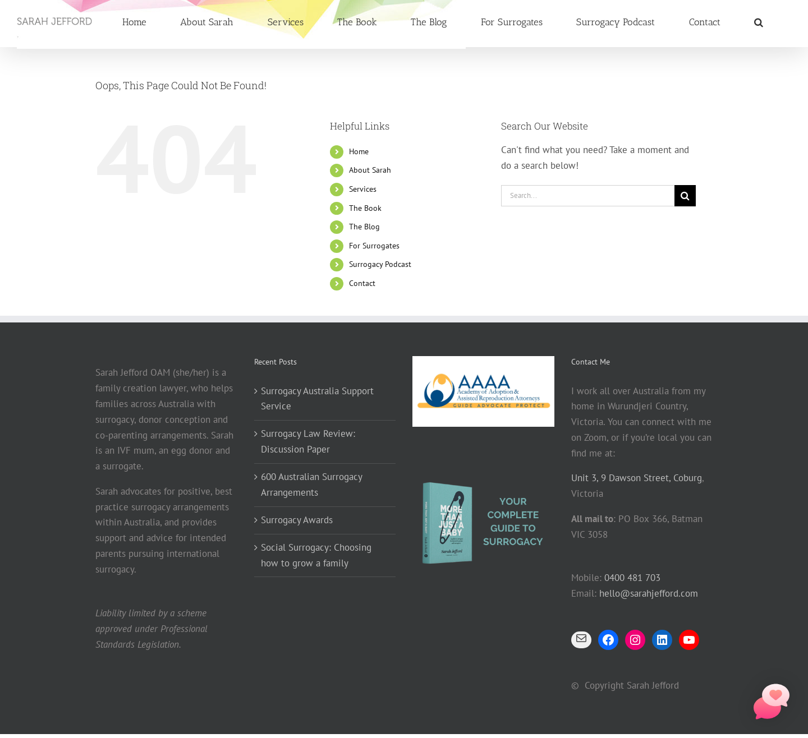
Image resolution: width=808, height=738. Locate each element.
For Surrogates (374, 246)
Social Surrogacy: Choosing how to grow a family (316, 555)
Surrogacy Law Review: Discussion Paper (308, 441)
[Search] (685, 195)
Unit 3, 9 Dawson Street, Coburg (636, 478)
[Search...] (587, 195)
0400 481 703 (632, 577)
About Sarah (370, 170)
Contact (362, 283)
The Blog (364, 227)
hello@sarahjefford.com (648, 593)
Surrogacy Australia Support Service (317, 399)
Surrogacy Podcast (380, 264)
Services (363, 189)
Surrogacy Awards (297, 520)
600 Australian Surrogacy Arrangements (311, 485)
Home (359, 151)
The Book (365, 208)
